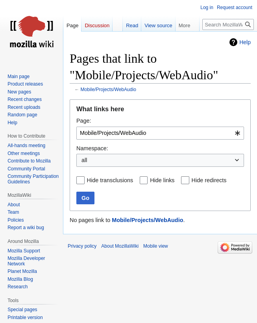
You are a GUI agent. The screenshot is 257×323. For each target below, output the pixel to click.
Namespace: (92, 148)
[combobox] (160, 133)
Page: (83, 121)
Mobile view (155, 246)
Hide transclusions (110, 180)
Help (245, 42)
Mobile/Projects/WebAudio (108, 89)
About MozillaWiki (120, 246)
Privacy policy (82, 246)
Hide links (162, 180)
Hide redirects (209, 180)
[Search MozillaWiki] (228, 24)
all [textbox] (84, 160)
